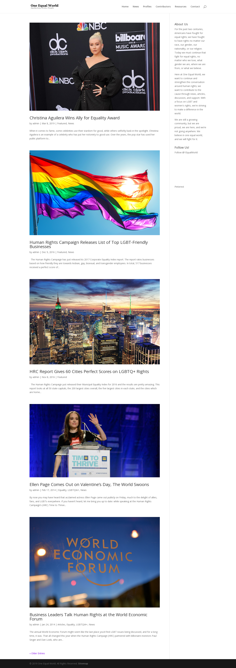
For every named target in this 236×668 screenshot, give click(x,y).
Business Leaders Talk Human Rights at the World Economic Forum (88, 617)
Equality (62, 490)
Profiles (147, 6)
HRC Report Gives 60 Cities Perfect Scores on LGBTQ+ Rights (89, 371)
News (136, 6)
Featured (62, 123)
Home (125, 6)
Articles (61, 624)
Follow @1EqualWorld (186, 152)
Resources (180, 6)
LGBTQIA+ (73, 490)
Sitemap (83, 663)
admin (36, 123)
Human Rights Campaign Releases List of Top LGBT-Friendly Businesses (89, 244)
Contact (195, 6)
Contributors (163, 6)
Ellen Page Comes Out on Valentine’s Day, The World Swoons (89, 484)
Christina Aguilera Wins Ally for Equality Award (75, 118)
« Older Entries (37, 653)
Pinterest (179, 186)
